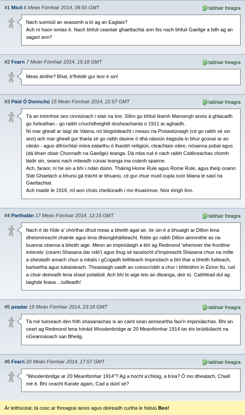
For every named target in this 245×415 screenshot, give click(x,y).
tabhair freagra (221, 7)
